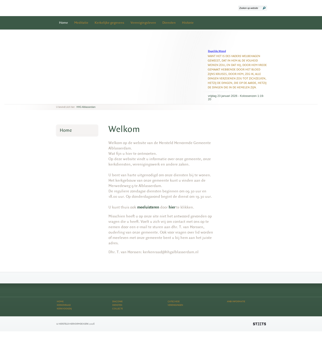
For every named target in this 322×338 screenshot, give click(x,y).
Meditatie (81, 23)
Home (63, 23)
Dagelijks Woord (217, 51)
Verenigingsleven (143, 23)
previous (57, 101)
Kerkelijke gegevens (109, 23)
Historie (188, 23)
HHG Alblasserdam (85, 107)
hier (172, 207)
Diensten (169, 23)
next (62, 101)
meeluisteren (148, 207)
